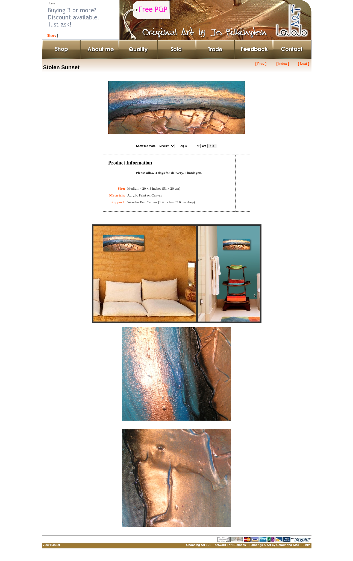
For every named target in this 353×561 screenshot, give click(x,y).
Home (51, 3)
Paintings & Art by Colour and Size (274, 544)
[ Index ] (282, 64)
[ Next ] (303, 64)
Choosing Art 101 (198, 544)
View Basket (51, 544)
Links (306, 544)
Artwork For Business (230, 544)
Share (51, 35)
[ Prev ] (261, 64)
